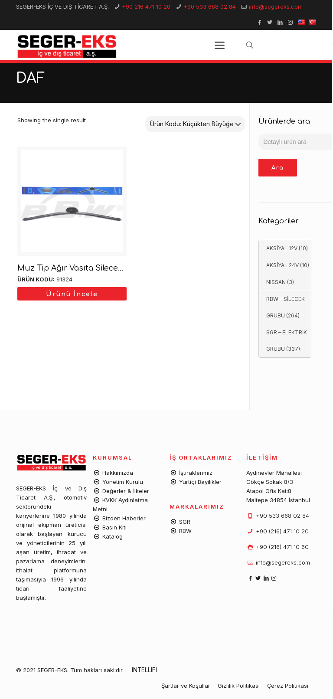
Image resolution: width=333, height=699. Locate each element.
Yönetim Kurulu (122, 481)
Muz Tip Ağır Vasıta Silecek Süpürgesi (91, 268)
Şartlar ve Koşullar (185, 685)
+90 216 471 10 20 (146, 6)
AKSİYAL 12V (281, 248)
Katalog (112, 536)
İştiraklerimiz (195, 472)
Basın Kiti (114, 527)
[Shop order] (195, 124)
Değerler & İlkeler (125, 490)
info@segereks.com (276, 6)
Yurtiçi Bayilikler (200, 481)
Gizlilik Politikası (239, 685)
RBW (185, 530)
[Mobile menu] (219, 45)
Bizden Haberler (124, 518)
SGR (184, 521)
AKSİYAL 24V (282, 265)
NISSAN (276, 282)
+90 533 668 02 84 (209, 6)
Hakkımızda (117, 472)
